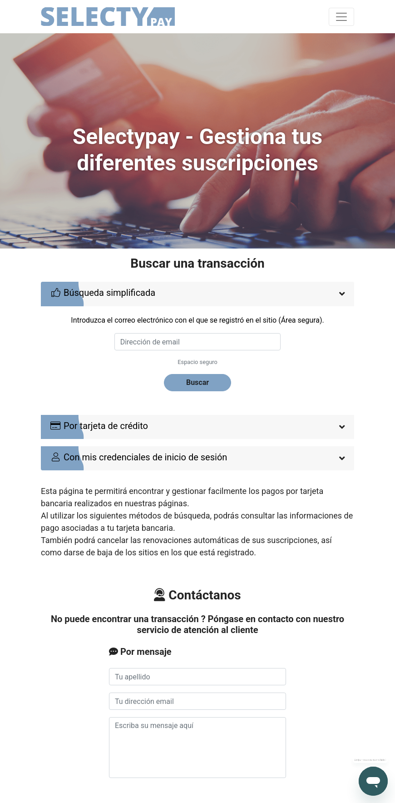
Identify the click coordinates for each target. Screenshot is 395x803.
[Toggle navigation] (341, 17)
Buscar (197, 382)
